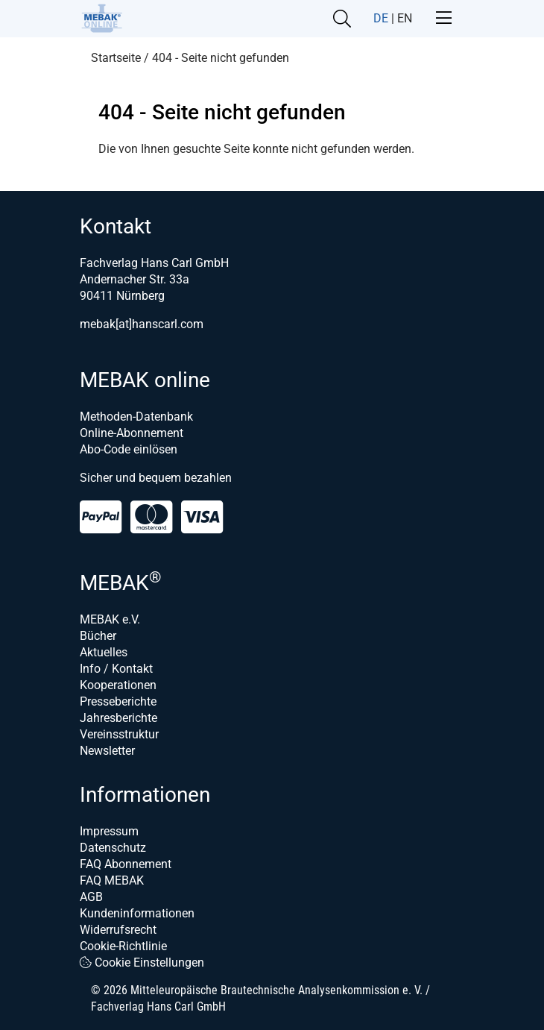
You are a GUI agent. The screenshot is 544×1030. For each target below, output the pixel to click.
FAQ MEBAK (112, 880)
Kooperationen (118, 685)
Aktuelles (103, 652)
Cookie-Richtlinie (123, 946)
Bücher (98, 636)
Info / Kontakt (116, 669)
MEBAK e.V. (110, 619)
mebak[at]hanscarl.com (141, 324)
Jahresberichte (118, 718)
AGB (91, 897)
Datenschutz (113, 848)
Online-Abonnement (131, 433)
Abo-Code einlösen (128, 449)
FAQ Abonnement (125, 864)
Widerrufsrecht (118, 930)
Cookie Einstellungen (142, 962)
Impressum (109, 831)
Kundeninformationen (137, 913)
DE (380, 18)
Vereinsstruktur (119, 734)
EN (404, 18)
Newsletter (107, 751)
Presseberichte (118, 701)
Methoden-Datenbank (136, 416)
